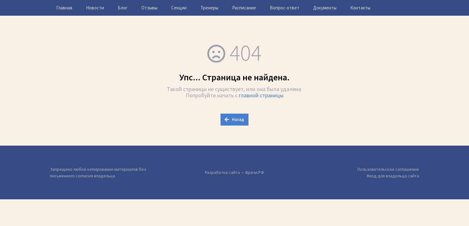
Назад (234, 119)
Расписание (244, 8)
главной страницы (261, 95)
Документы (324, 8)
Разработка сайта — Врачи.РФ (234, 172)
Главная (64, 8)
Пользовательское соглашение (388, 169)
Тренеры (209, 8)
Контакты (360, 8)
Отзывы (149, 8)
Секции (179, 8)
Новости (95, 8)
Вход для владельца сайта (393, 176)
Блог (123, 8)
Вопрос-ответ (284, 8)
